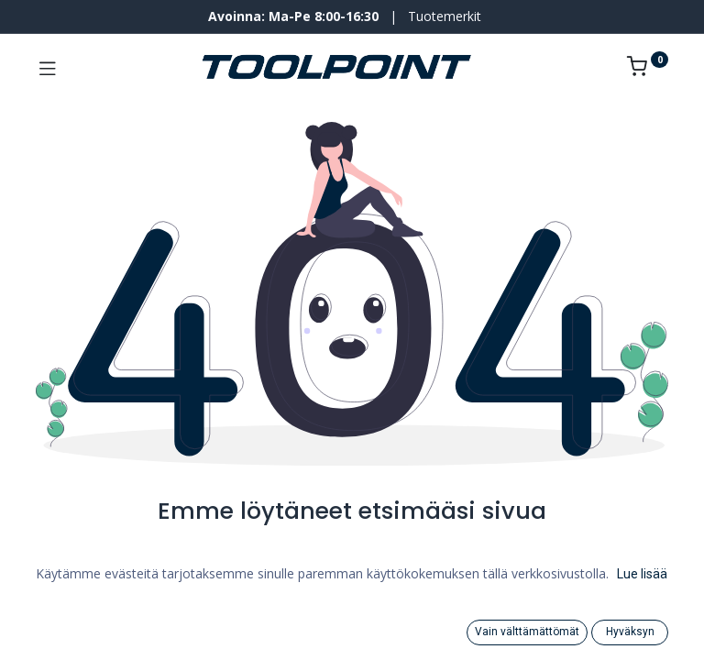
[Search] (60, 632)
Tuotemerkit (444, 16)
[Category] (352, 632)
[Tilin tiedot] (644, 632)
